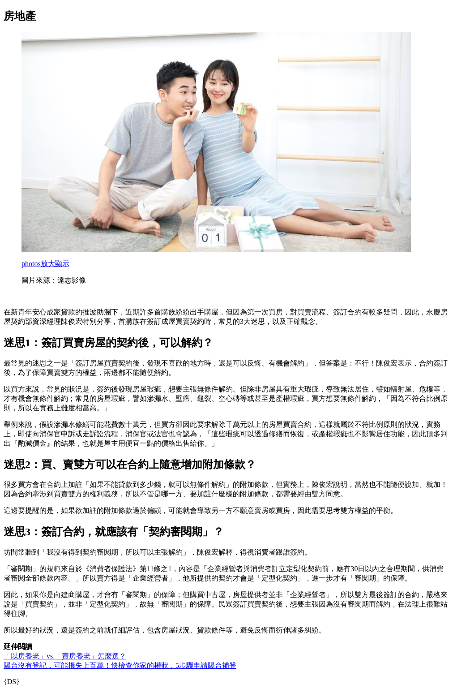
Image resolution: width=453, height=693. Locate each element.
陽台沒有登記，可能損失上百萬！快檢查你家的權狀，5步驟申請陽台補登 (120, 665)
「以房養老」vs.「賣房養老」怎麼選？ (65, 656)
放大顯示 (45, 263)
